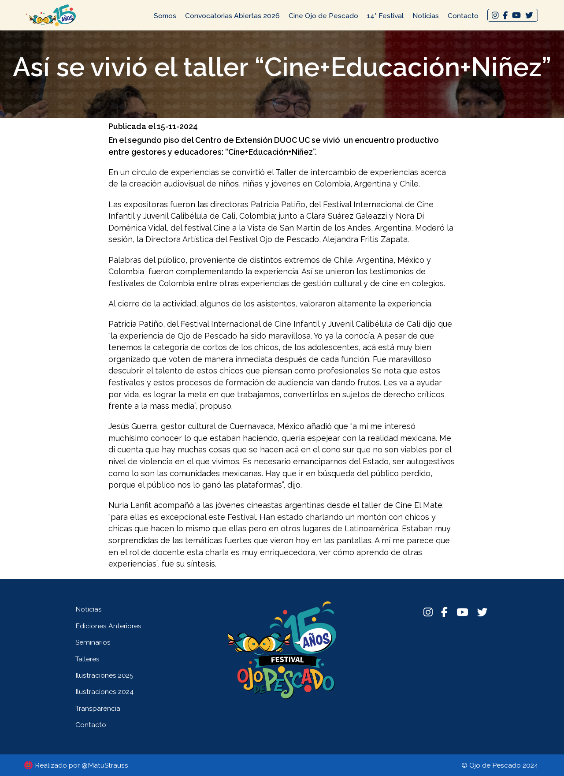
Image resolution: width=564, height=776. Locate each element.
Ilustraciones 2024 (104, 691)
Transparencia (97, 708)
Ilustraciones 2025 (104, 675)
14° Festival (385, 15)
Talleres (87, 659)
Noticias (425, 15)
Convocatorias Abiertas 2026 (232, 15)
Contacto (463, 15)
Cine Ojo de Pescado (323, 15)
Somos (165, 15)
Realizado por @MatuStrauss (81, 765)
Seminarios (93, 642)
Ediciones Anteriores (108, 626)
